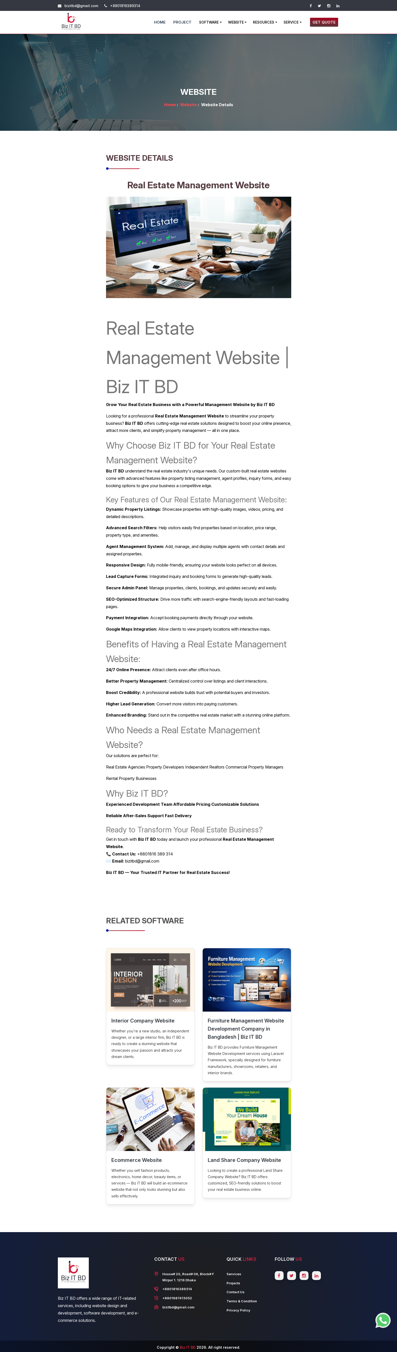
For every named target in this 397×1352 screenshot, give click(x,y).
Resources (263, 22)
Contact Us (236, 1292)
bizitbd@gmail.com (81, 6)
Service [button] (291, 22)
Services (234, 1274)
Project (182, 22)
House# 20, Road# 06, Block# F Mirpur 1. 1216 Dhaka (188, 1277)
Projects (233, 1283)
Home (160, 22)
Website (236, 22)
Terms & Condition (242, 1301)
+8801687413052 (177, 1298)
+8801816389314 (125, 6)
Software (209, 22)
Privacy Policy (238, 1310)
